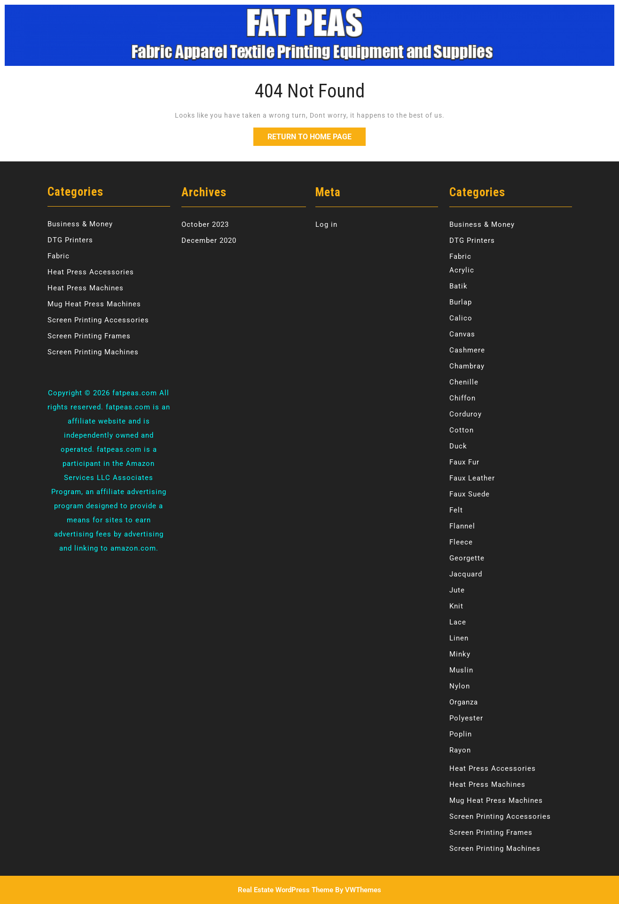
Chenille (463, 382)
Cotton (461, 430)
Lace (457, 622)
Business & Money (80, 224)
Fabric (58, 256)
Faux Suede (469, 494)
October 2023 (205, 224)
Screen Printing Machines (93, 352)
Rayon (460, 750)
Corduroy (465, 414)
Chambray (467, 366)
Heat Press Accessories (90, 272)
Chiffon (462, 398)
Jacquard (465, 574)
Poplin (460, 734)
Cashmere (467, 350)
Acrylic (461, 270)
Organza (463, 702)
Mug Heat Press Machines (94, 304)
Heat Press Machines (85, 288)
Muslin (461, 670)
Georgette (467, 558)
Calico (460, 318)
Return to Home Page (316, 134)
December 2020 (208, 240)
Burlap (460, 302)
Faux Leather (472, 478)
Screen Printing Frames (89, 336)
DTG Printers (70, 240)
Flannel (462, 526)
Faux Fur (464, 462)
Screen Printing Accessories (98, 320)
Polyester (466, 718)
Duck (458, 446)
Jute (457, 590)
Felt (456, 510)
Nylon (459, 686)
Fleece (461, 542)
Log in (326, 224)
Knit (456, 606)
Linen (459, 638)
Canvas (462, 334)
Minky (459, 654)
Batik (458, 286)
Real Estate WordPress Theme (285, 890)
